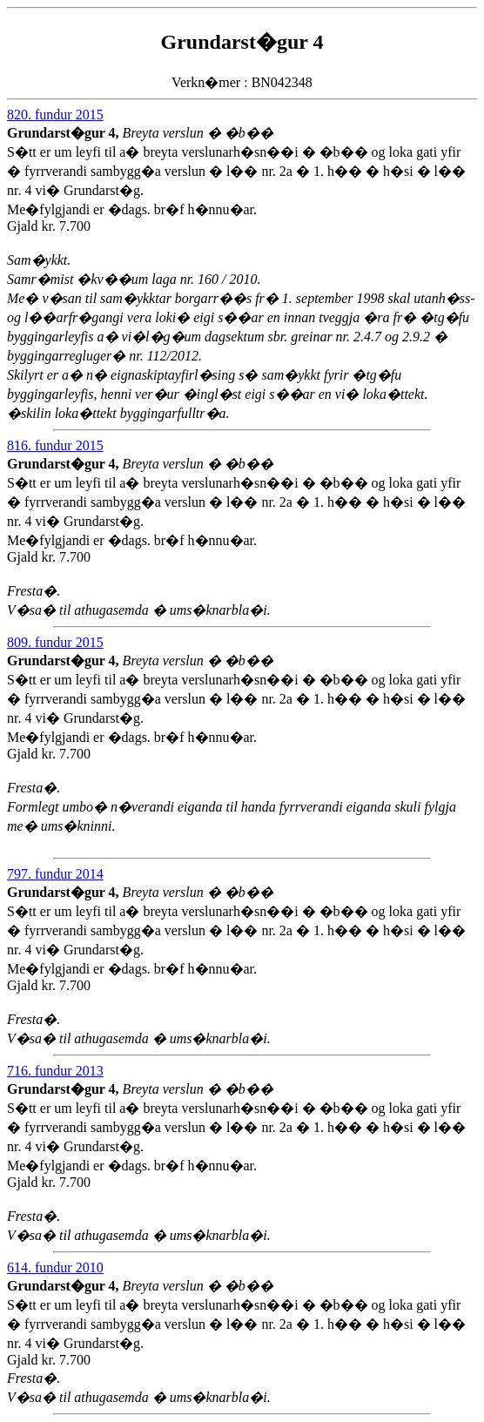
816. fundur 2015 (55, 445)
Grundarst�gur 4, (65, 132)
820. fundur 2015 (55, 114)
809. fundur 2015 (55, 642)
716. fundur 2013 (55, 1070)
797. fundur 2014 (55, 873)
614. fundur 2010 (55, 1267)
